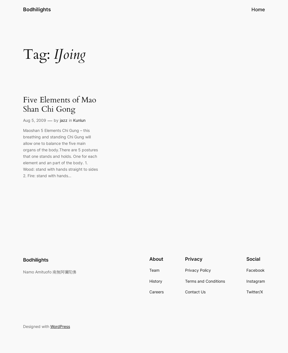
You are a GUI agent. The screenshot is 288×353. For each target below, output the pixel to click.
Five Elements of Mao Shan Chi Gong (59, 104)
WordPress (60, 326)
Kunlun (79, 120)
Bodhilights (37, 9)
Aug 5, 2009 (34, 120)
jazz (64, 120)
